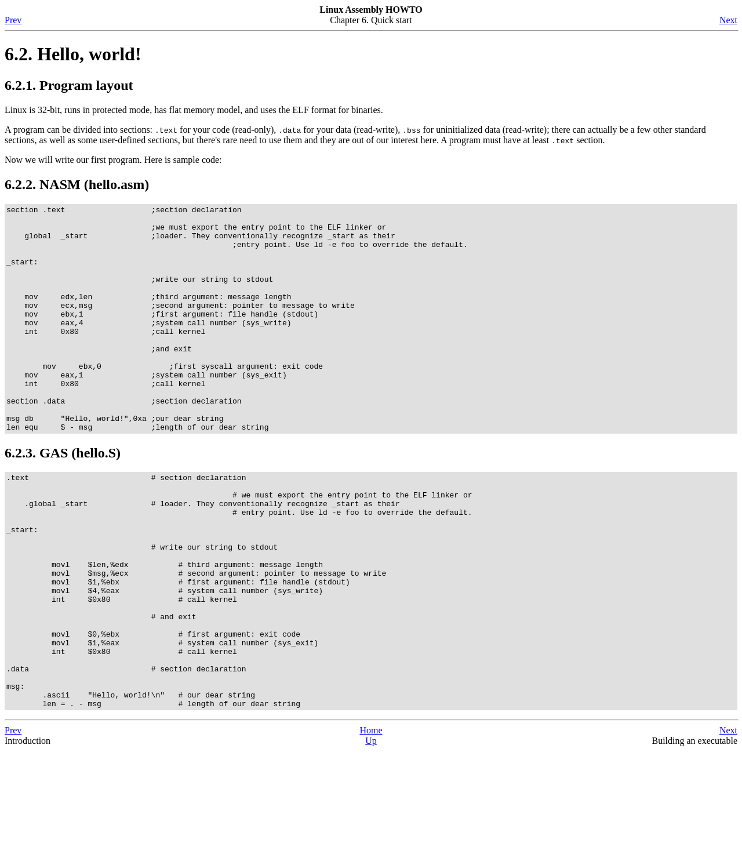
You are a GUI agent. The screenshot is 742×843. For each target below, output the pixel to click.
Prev (13, 20)
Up (371, 833)
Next (728, 20)
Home (370, 822)
